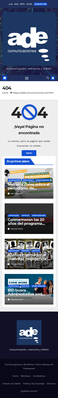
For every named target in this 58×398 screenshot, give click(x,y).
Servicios (51, 383)
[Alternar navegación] (26, 78)
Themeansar (29, 368)
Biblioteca (25, 376)
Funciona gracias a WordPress (20, 364)
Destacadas (28, 180)
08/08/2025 (17, 193)
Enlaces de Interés (11, 383)
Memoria (25, 251)
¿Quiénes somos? (29, 391)
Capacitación (14, 180)
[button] (48, 77)
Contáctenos (39, 376)
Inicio (5, 92)
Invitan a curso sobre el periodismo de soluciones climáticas (29, 188)
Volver (29, 153)
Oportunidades (42, 180)
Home (15, 376)
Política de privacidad (33, 383)
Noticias (25, 215)
